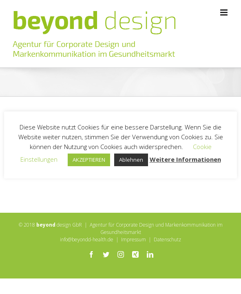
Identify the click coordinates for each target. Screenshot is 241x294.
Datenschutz (167, 259)
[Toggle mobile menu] (224, 12)
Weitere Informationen (185, 159)
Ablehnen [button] (131, 159)
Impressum (133, 259)
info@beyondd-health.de (86, 259)
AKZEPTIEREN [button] (89, 159)
